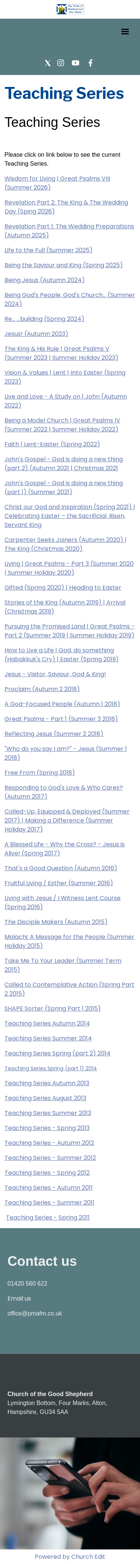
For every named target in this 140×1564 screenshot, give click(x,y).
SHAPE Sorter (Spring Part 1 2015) (52, 1008)
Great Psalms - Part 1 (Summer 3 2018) (61, 719)
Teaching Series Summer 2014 (48, 1038)
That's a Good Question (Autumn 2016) (60, 868)
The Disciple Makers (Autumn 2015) (56, 922)
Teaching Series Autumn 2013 (46, 1083)
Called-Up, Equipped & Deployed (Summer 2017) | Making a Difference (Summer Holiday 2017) (67, 820)
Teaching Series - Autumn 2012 (49, 1143)
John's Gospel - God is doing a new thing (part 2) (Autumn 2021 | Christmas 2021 (63, 463)
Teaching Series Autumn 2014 (47, 1023)
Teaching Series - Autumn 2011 (48, 1187)
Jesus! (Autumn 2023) (36, 334)
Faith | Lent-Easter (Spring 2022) (52, 444)
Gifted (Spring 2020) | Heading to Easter (62, 587)
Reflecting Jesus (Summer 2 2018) (53, 734)
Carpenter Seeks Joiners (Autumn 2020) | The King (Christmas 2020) (65, 544)
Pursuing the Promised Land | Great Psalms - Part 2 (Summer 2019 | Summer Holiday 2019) (69, 631)
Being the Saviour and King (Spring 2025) (63, 265)
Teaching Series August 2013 (45, 1098)
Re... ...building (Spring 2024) (44, 319)
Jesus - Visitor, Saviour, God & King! (55, 674)
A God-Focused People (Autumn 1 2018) (62, 704)
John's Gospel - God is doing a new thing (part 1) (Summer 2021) (63, 487)
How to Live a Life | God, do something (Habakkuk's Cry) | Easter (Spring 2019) (61, 655)
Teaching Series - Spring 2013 (47, 1128)
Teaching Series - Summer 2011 (49, 1202)
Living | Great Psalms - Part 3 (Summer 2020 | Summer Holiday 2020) (69, 568)
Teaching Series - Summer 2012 (50, 1158)
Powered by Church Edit (70, 1556)
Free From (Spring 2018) (39, 772)
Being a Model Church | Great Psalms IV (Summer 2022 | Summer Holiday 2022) (62, 425)
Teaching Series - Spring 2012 (47, 1172)
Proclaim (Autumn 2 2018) (42, 689)
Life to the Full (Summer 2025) (48, 250)
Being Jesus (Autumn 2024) (44, 280)
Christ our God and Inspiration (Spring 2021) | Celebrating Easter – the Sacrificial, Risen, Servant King (69, 516)
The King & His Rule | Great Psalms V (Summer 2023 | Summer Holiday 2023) (61, 353)
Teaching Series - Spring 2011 (48, 1217)
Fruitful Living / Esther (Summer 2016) (58, 883)
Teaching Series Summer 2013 (47, 1113)
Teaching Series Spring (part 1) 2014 (50, 1068)
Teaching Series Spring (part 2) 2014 (57, 1053)
